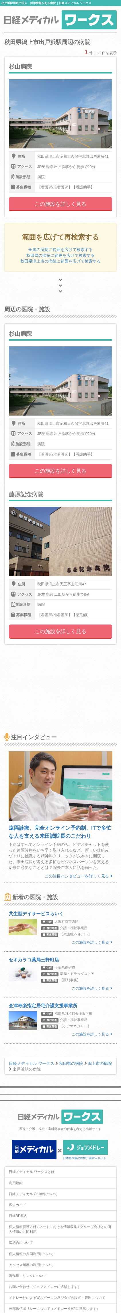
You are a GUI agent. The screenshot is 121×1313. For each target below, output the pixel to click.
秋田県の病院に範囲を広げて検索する (60, 255)
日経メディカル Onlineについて (33, 1194)
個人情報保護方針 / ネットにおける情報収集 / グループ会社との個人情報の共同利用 (60, 1229)
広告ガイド (17, 1205)
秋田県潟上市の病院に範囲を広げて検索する (60, 261)
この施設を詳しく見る (60, 204)
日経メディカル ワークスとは (31, 1172)
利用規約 (16, 1183)
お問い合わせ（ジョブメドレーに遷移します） (45, 1287)
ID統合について (21, 1243)
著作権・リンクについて (28, 1276)
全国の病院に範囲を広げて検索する (60, 249)
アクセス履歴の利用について (31, 1265)
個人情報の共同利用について (31, 1254)
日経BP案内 (18, 1216)
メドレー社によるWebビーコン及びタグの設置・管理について (57, 1298)
